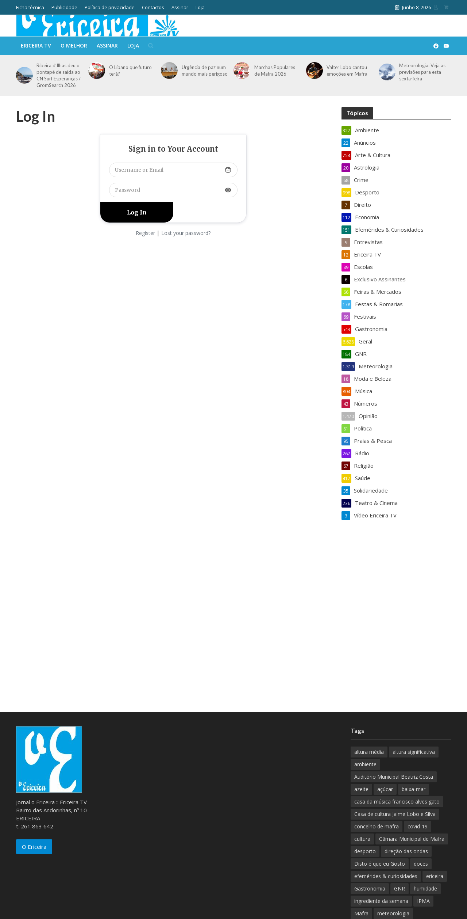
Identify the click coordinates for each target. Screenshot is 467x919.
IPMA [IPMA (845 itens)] (423, 900)
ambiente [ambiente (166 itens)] (365, 764)
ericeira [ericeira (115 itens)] (434, 876)
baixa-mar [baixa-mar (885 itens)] (413, 789)
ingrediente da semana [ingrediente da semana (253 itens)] (381, 900)
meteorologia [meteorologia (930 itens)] (393, 913)
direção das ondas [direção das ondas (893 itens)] (406, 851)
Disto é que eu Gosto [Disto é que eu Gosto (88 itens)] (379, 863)
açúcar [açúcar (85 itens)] (385, 789)
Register (145, 232)
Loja (200, 7)
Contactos (153, 7)
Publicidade (64, 7)
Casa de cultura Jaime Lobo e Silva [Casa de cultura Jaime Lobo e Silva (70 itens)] (395, 813)
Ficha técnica (30, 7)
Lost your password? (186, 232)
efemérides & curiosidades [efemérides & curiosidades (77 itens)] (385, 876)
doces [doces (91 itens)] (421, 863)
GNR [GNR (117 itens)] (399, 888)
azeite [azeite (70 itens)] (361, 789)
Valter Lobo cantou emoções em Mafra (347, 70)
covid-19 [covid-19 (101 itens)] (418, 826)
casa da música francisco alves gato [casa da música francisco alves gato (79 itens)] (397, 801)
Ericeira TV (36, 45)
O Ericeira (34, 846)
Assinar (179, 7)
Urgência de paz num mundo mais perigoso (205, 70)
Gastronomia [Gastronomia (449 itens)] (369, 888)
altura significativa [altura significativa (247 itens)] (414, 751)
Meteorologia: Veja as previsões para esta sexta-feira (422, 71)
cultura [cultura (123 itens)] (362, 838)
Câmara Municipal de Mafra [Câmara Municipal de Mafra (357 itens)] (411, 838)
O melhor (74, 45)
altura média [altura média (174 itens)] (369, 751)
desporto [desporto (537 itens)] (365, 851)
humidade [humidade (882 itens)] (425, 888)
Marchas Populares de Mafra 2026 (274, 70)
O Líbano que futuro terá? (130, 70)
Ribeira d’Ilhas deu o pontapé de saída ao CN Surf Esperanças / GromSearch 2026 (58, 75)
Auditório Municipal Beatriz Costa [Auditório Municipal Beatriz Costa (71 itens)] (393, 776)
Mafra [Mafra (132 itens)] (361, 913)
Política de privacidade (110, 7)
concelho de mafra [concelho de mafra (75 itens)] (376, 826)
